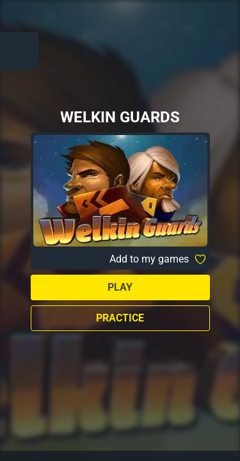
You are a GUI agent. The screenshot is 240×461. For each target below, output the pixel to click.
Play (120, 287)
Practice (120, 318)
